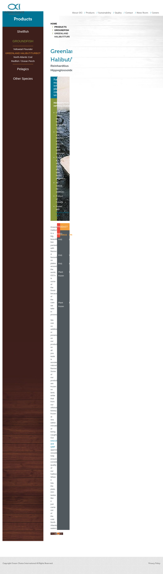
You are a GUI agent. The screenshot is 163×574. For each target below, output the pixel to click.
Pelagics (23, 69)
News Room (142, 13)
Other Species (23, 78)
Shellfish (23, 31)
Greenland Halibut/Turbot (23, 53)
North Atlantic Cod (23, 57)
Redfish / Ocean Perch (23, 61)
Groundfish (23, 41)
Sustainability (104, 13)
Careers (155, 13)
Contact (129, 13)
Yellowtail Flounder (23, 49)
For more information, (55, 87)
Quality (118, 13)
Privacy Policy (154, 563)
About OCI (77, 13)
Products (90, 13)
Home (54, 23)
